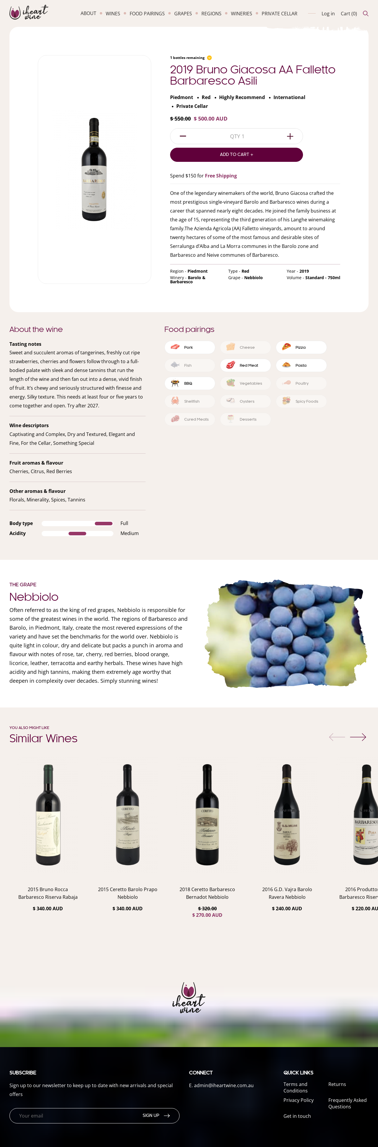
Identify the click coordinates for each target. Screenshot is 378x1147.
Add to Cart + (236, 155)
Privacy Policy (299, 1100)
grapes (183, 13)
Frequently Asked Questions (347, 1103)
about (88, 13)
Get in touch (297, 1116)
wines (113, 13)
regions (211, 13)
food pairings (147, 13)
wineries (241, 13)
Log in (328, 13)
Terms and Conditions (296, 1087)
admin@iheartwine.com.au (224, 1085)
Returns (337, 1084)
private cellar (279, 13)
